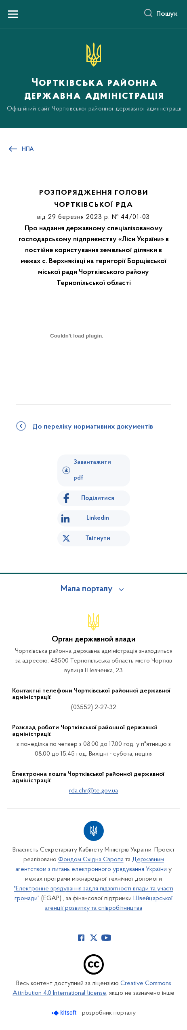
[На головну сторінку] (93, 77)
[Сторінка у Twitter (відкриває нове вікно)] (94, 938)
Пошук (167, 14)
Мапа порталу (87, 589)
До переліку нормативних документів (92, 427)
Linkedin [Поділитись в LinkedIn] (97, 518)
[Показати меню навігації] (13, 14)
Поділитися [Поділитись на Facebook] (97, 498)
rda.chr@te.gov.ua (93, 791)
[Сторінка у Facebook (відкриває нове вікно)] (81, 938)
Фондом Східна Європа (91, 859)
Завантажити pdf (92, 470)
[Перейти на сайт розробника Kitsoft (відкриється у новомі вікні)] (65, 1013)
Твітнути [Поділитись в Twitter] (97, 538)
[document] (76, 364)
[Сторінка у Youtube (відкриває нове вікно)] (106, 938)
